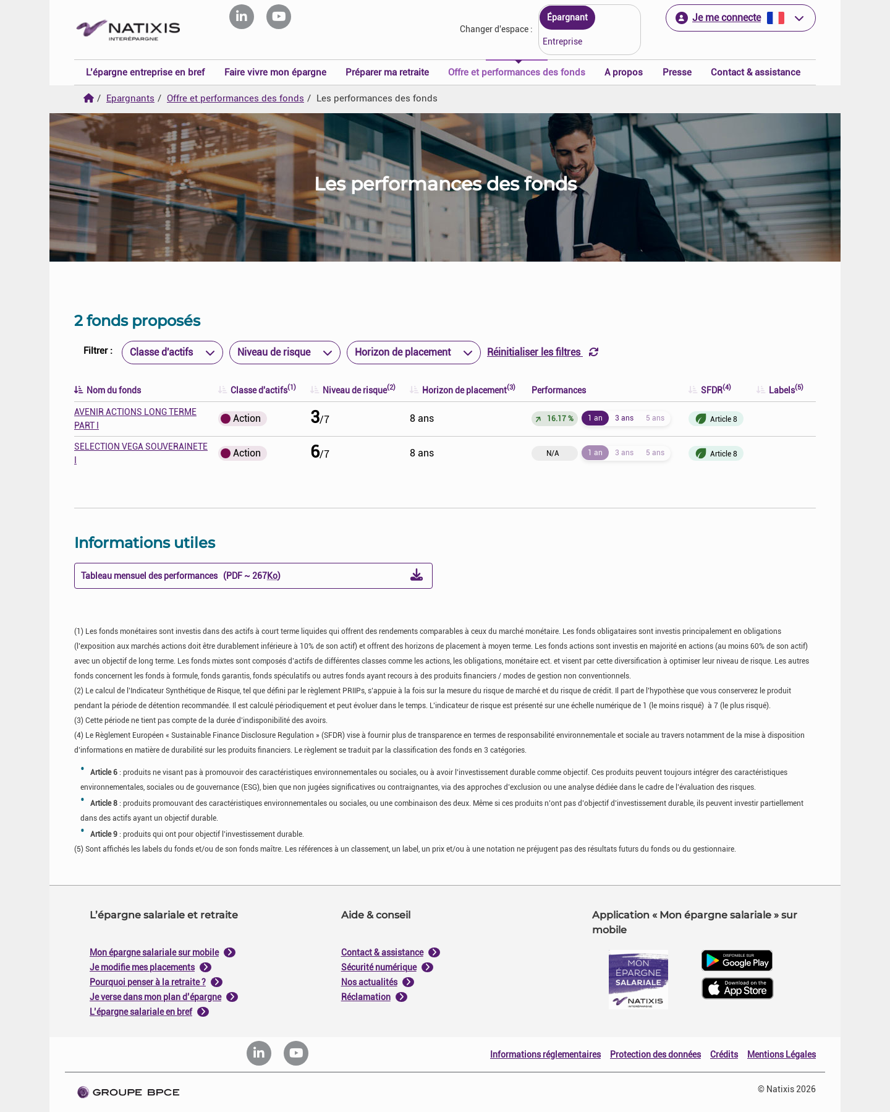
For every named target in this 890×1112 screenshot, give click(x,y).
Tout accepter (505, 681)
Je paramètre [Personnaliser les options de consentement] (362, 431)
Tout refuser (384, 681)
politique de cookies (371, 652)
